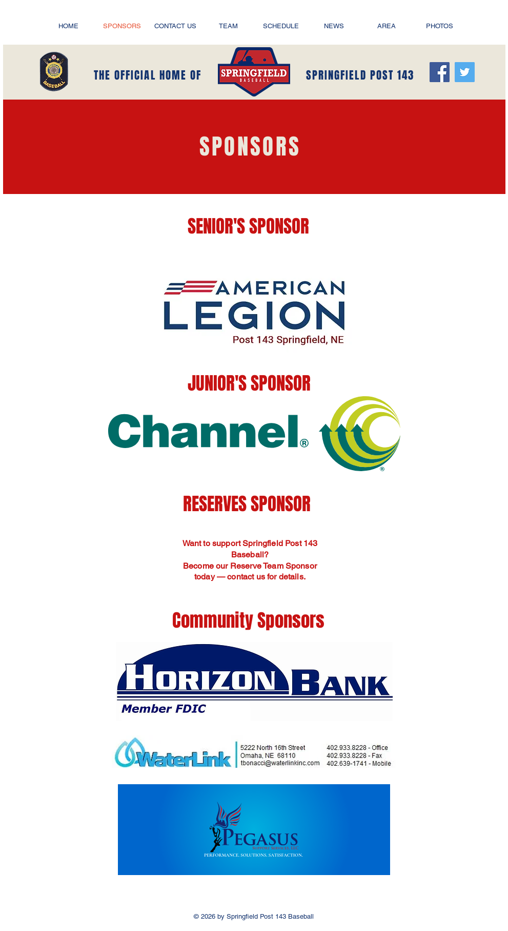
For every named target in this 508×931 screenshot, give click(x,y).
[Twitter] (465, 72)
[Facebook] (440, 72)
